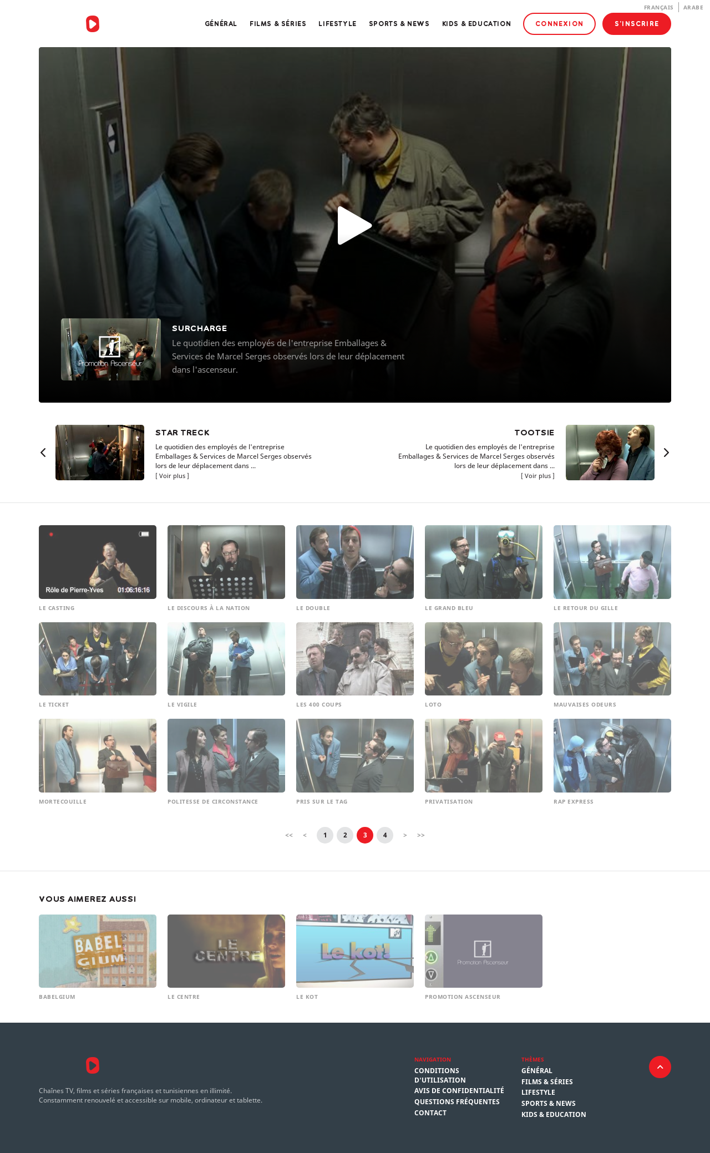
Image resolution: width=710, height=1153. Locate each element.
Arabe (693, 7)
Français (659, 7)
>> (421, 835)
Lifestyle (337, 23)
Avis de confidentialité (459, 1090)
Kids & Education (476, 23)
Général (221, 23)
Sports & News (399, 23)
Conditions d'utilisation (440, 1075)
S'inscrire (637, 23)
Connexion (559, 23)
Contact (430, 1113)
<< (289, 835)
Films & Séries (278, 23)
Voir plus (172, 476)
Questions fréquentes (457, 1102)
